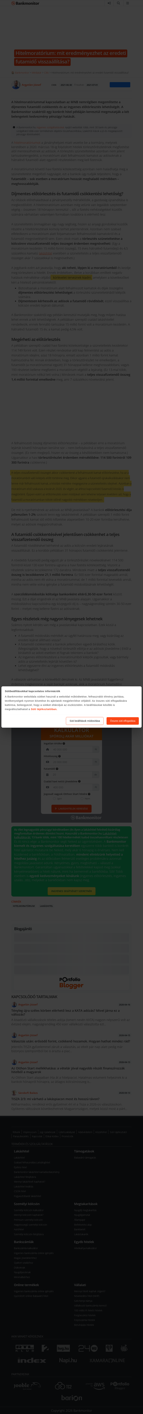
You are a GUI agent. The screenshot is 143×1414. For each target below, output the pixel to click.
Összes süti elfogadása (122, 720)
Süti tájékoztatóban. (44, 709)
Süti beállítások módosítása (85, 720)
